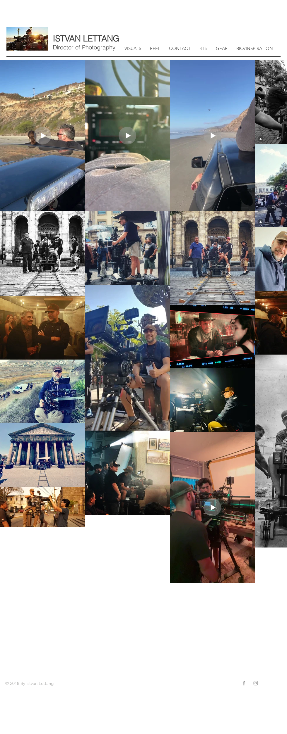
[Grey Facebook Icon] (244, 683)
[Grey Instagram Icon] (256, 683)
